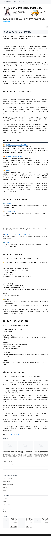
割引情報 (15, 522)
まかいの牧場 (7, 203)
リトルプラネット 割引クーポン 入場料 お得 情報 (29, 525)
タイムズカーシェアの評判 (13, 434)
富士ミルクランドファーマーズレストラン (16, 145)
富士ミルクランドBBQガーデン (14, 156)
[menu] (47, 2)
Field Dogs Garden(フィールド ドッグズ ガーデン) (17, 235)
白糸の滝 (6, 242)
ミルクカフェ (9, 170)
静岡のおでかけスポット (6, 21)
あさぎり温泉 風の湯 (9, 211)
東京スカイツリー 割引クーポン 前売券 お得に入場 (29, 519)
